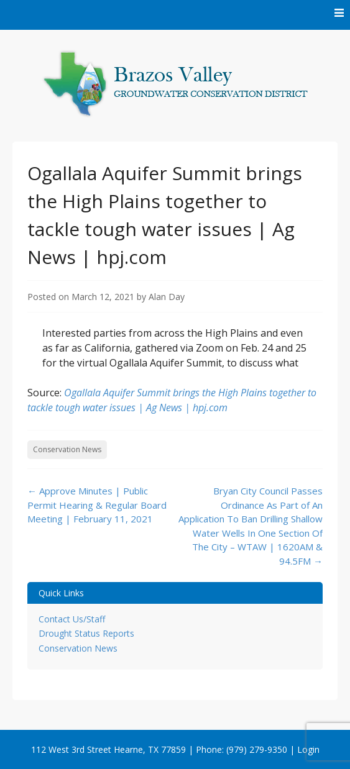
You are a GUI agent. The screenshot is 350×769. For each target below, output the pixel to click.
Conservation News (67, 449)
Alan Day (167, 297)
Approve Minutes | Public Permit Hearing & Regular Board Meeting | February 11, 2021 (97, 505)
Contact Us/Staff (72, 619)
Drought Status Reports (86, 633)
